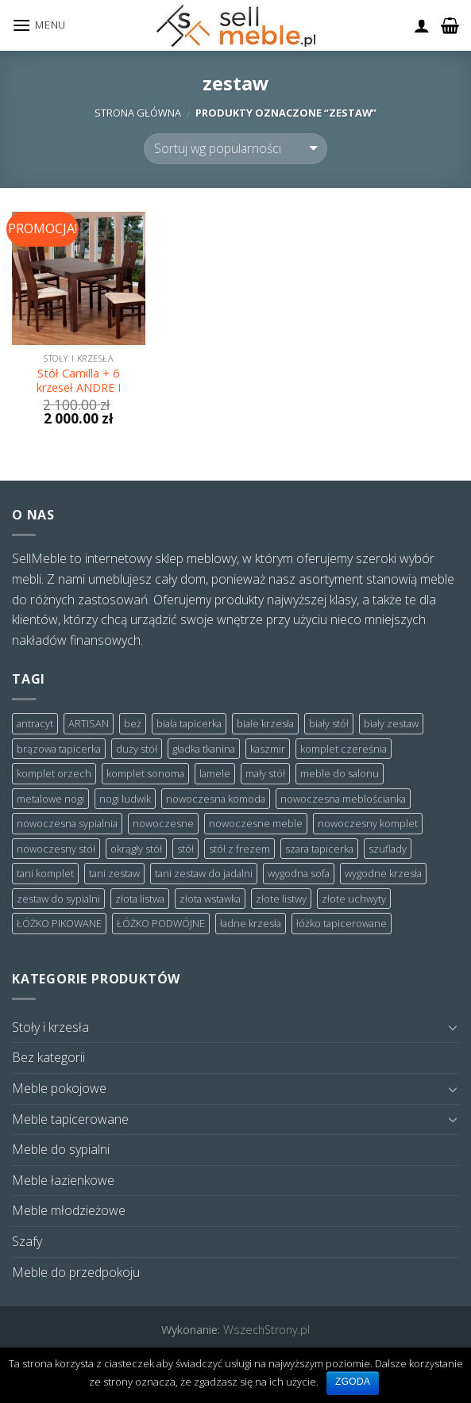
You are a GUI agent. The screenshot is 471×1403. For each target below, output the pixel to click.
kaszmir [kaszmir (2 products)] (267, 749)
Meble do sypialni (61, 1149)
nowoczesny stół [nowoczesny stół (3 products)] (56, 848)
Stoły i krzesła (50, 1027)
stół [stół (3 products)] (185, 848)
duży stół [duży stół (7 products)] (136, 749)
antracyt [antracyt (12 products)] (35, 723)
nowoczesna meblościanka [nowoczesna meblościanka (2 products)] (343, 799)
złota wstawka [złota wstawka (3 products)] (210, 898)
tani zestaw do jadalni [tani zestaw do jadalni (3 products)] (204, 873)
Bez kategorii (48, 1057)
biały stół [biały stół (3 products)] (329, 723)
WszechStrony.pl (266, 1329)
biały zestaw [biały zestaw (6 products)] (391, 723)
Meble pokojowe (59, 1088)
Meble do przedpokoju (76, 1272)
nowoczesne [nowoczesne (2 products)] (163, 823)
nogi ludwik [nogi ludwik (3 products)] (125, 799)
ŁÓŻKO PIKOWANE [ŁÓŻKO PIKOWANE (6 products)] (59, 923)
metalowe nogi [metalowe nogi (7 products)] (50, 799)
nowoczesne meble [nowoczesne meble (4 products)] (256, 823)
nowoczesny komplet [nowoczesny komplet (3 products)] (368, 823)
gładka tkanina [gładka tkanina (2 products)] (203, 749)
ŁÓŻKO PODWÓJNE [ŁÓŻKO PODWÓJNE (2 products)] (161, 923)
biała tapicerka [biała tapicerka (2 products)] (189, 723)
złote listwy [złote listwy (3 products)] (281, 898)
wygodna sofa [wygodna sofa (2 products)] (299, 873)
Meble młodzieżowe (68, 1210)
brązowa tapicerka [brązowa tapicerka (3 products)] (59, 749)
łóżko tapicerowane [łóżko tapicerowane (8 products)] (341, 923)
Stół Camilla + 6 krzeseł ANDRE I (79, 381)
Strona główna (138, 112)
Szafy (27, 1241)
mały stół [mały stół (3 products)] (265, 773)
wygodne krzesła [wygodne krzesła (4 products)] (383, 873)
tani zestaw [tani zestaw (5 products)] (114, 873)
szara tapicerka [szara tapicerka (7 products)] (319, 848)
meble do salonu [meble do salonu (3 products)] (339, 773)
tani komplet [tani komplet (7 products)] (45, 873)
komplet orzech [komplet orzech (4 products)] (54, 773)
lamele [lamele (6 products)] (214, 773)
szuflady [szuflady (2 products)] (388, 848)
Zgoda (352, 1381)
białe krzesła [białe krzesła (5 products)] (265, 723)
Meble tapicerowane (70, 1119)
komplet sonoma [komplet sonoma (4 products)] (145, 773)
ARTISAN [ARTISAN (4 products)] (88, 723)
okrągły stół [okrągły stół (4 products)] (136, 848)
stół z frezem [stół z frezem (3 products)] (239, 848)
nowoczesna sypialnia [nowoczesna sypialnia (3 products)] (67, 823)
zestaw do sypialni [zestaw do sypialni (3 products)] (58, 898)
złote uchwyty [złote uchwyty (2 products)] (354, 898)
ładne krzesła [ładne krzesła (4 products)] (250, 923)
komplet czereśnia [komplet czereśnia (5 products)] (343, 749)
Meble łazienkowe (63, 1180)
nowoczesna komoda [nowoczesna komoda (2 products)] (215, 799)
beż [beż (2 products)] (132, 723)
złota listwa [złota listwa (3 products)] (139, 898)
